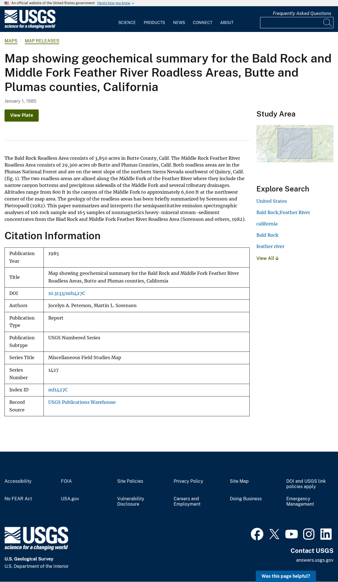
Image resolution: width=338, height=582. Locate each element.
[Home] (30, 27)
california (267, 224)
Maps (11, 41)
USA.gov (70, 498)
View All (267, 258)
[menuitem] (127, 19)
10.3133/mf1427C (66, 293)
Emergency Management (300, 501)
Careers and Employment (187, 501)
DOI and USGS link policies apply (306, 484)
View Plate (21, 115)
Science (127, 22)
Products (154, 22)
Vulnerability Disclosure (130, 501)
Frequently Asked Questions (302, 13)
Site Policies (130, 481)
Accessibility (18, 481)
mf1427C (57, 390)
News (179, 22)
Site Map (239, 481)
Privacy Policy (188, 481)
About (227, 22)
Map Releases (42, 41)
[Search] (327, 22)
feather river (270, 246)
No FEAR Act (18, 498)
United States (271, 201)
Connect (202, 22)
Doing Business (246, 498)
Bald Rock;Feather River (283, 212)
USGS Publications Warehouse (82, 402)
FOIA (66, 481)
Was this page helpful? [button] (285, 576)
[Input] (296, 22)
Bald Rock (267, 235)
